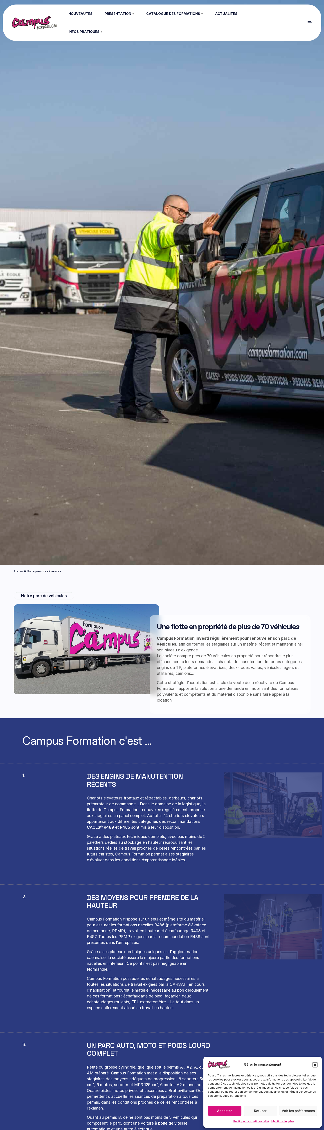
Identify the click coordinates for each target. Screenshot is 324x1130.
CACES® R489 (100, 827)
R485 (125, 827)
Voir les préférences (298, 1111)
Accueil (18, 571)
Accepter (224, 1111)
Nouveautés (80, 13)
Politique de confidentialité (251, 1121)
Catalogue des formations (174, 14)
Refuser (260, 1111)
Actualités (226, 13)
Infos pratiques (85, 32)
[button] (315, 1064)
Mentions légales (282, 1121)
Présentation (119, 14)
